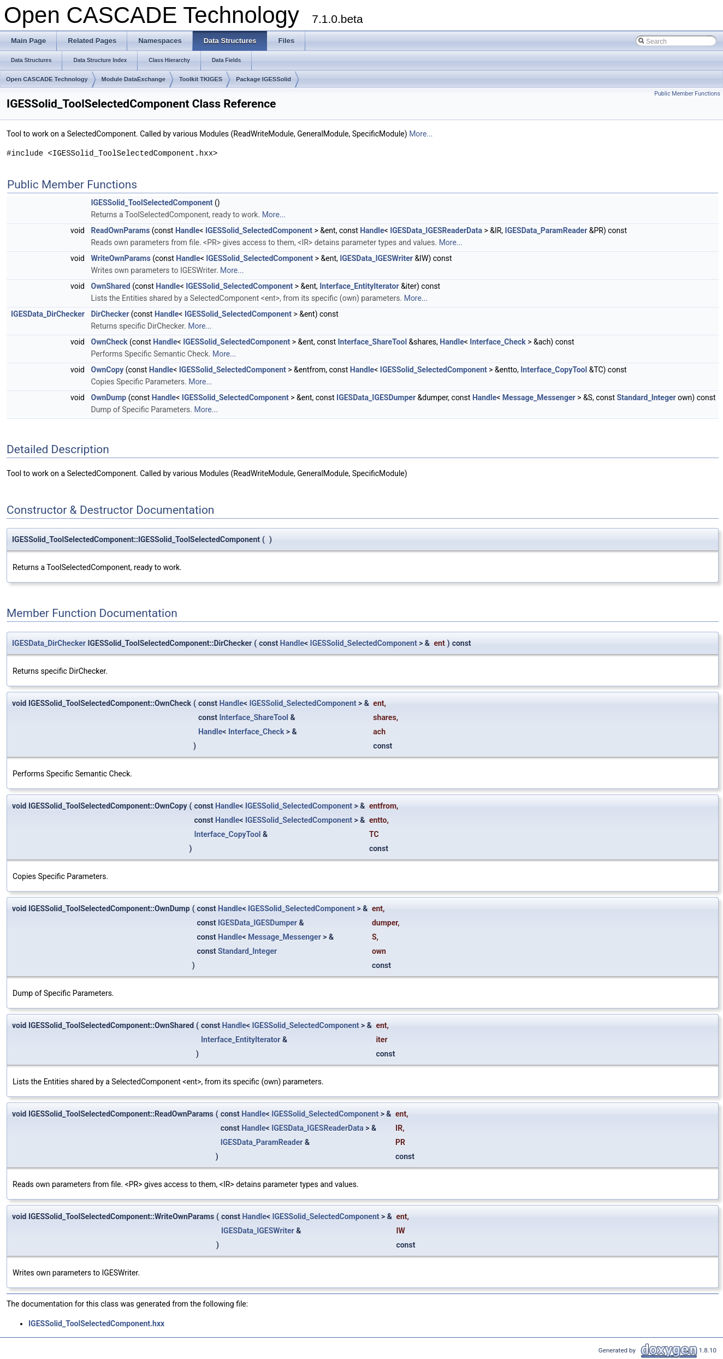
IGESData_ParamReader (546, 230)
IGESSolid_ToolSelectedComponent (151, 202)
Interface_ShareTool (372, 341)
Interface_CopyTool (553, 369)
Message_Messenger (539, 397)
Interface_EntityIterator (359, 286)
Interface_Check (497, 341)
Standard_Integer (646, 397)
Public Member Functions (687, 93)
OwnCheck (109, 341)
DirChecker (110, 314)
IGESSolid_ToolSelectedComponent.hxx (96, 1323)
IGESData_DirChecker (48, 314)
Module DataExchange (133, 79)
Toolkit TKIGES (200, 79)
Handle (187, 230)
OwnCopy (107, 369)
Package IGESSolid (263, 79)
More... (420, 133)
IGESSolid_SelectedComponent (258, 230)
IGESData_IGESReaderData (436, 230)
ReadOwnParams (120, 230)
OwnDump (108, 397)
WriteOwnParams (120, 258)
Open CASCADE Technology (47, 79)
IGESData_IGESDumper (376, 397)
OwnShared (110, 286)
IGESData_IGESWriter (376, 258)
